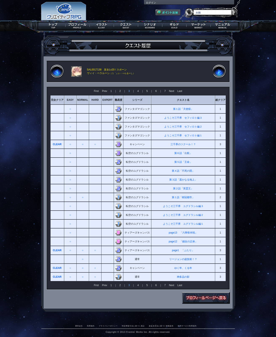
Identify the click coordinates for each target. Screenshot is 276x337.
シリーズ (137, 99)
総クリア (220, 99)
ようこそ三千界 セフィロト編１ (183, 135)
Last (179, 91)
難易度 (118, 99)
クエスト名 (183, 99)
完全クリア (57, 99)
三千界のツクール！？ (183, 144)
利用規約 (91, 326)
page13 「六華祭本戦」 (183, 232)
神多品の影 (183, 276)
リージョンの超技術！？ (183, 259)
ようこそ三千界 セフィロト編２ (183, 126)
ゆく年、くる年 (183, 268)
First (96, 91)
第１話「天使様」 (183, 108)
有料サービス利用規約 (187, 326)
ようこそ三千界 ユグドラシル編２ (183, 215)
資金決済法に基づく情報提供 (161, 326)
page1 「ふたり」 (183, 250)
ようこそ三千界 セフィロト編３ (183, 117)
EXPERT (107, 99)
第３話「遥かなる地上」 (183, 179)
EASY (70, 99)
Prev (104, 91)
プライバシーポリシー (108, 326)
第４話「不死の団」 (183, 170)
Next (171, 91)
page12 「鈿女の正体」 (183, 241)
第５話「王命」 (183, 162)
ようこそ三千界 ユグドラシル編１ (183, 223)
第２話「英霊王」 (183, 188)
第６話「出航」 (183, 153)
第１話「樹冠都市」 (183, 197)
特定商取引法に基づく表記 (133, 326)
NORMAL (82, 99)
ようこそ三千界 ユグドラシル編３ (183, 206)
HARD (95, 99)
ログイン (151, 2)
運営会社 (79, 326)
